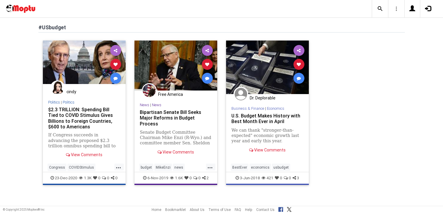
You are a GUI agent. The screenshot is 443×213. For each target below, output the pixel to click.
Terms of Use (219, 209)
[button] (380, 9)
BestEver (239, 167)
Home (156, 209)
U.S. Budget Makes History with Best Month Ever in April (265, 118)
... (118, 167)
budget (146, 167)
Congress (57, 167)
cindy (71, 91)
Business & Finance (247, 108)
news (178, 167)
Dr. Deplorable (262, 98)
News (144, 104)
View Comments (84, 154)
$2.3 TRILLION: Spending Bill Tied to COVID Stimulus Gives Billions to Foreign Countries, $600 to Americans (80, 117)
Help (248, 209)
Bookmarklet (175, 209)
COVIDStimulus (81, 167)
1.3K (85, 177)
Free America (170, 94)
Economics (275, 108)
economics (260, 167)
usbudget (281, 167)
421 (267, 177)
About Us (197, 209)
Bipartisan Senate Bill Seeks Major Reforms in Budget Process (170, 117)
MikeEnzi (163, 167)
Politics (54, 102)
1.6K (176, 177)
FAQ (238, 209)
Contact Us (265, 209)
